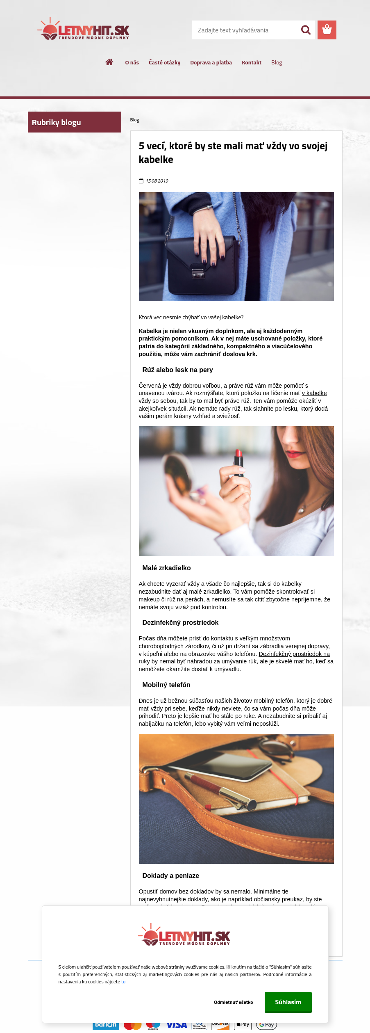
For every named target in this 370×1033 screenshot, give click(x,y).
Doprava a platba (211, 62)
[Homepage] (109, 62)
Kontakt (251, 62)
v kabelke (314, 393)
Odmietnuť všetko (232, 1002)
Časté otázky (164, 62)
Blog (276, 62)
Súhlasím (288, 1002)
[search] (305, 30)
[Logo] (84, 30)
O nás (132, 62)
